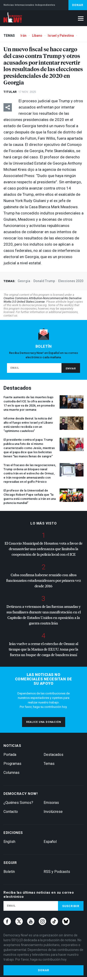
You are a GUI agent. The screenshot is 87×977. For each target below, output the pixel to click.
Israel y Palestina (61, 35)
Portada (9, 754)
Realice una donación (43, 722)
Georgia (24, 281)
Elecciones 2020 (70, 281)
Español (50, 841)
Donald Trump (44, 281)
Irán (23, 35)
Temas (49, 763)
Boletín (9, 871)
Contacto (10, 811)
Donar (77, 5)
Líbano (37, 35)
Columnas (11, 772)
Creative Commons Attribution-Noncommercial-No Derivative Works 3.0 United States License (42, 299)
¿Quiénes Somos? (18, 802)
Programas (12, 763)
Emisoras (51, 802)
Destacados (53, 754)
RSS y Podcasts (57, 871)
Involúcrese (53, 811)
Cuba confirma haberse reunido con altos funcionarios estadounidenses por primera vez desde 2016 (43, 580)
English (9, 841)
